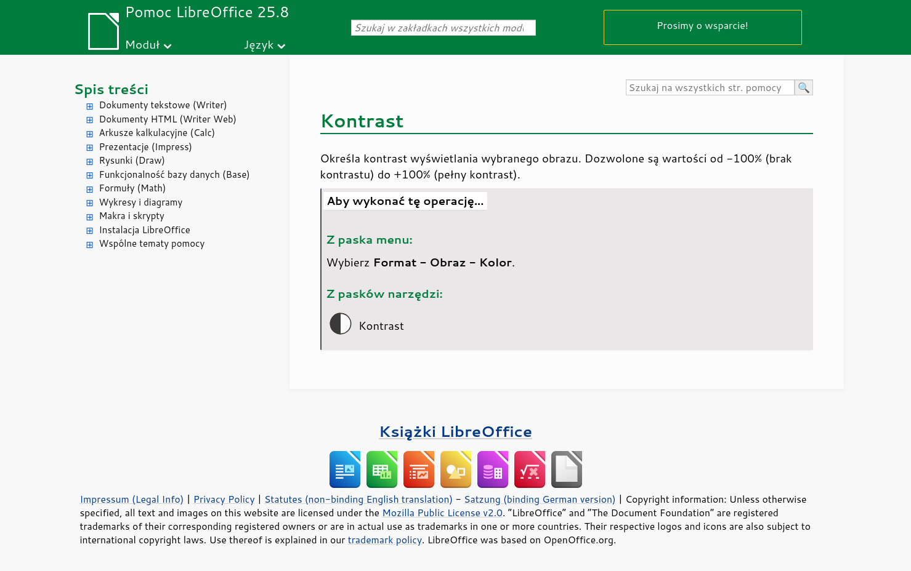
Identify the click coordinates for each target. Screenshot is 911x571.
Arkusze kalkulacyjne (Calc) (157, 132)
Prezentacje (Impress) (146, 146)
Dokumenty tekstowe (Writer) (163, 104)
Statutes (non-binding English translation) (358, 499)
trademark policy (385, 539)
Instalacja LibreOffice (144, 229)
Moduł (142, 44)
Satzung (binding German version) (540, 499)
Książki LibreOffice (455, 431)
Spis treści (111, 88)
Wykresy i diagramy (141, 202)
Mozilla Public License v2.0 (442, 512)
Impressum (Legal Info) (132, 499)
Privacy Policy (224, 499)
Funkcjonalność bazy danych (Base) (174, 174)
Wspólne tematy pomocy (152, 243)
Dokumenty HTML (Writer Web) (168, 119)
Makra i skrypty (131, 215)
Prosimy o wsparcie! (702, 25)
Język (259, 44)
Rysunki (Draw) (132, 160)
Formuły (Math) (132, 188)
